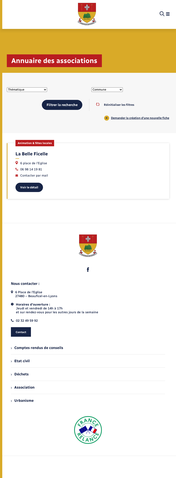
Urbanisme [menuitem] (22, 400)
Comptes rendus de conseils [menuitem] (37, 348)
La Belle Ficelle (31, 154)
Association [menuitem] (23, 387)
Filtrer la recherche (62, 105)
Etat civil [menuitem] (20, 361)
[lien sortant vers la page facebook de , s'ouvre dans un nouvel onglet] (88, 269)
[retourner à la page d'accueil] (87, 14)
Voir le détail (29, 187)
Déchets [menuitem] (20, 374)
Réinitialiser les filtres (115, 104)
